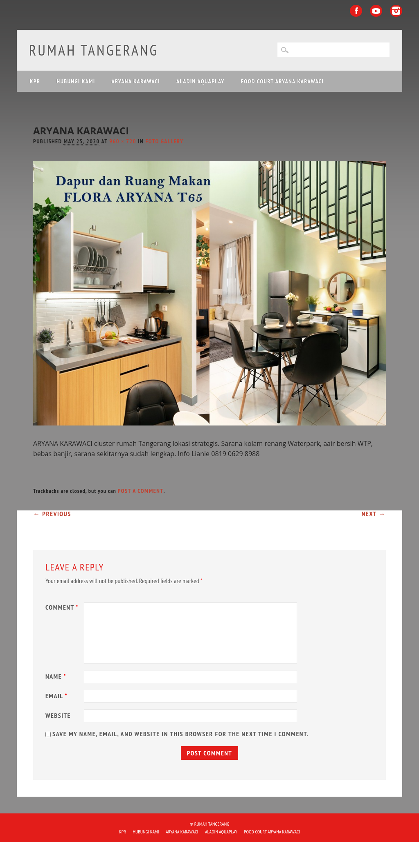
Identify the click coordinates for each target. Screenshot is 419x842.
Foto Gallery (165, 141)
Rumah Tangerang (93, 50)
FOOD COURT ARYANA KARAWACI (282, 81)
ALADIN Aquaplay (200, 81)
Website (58, 715)
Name (56, 676)
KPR (35, 81)
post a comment (141, 491)
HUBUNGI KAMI (75, 81)
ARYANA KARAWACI (136, 81)
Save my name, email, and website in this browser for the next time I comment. (180, 734)
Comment (63, 607)
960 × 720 (122, 141)
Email (57, 696)
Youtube (376, 11)
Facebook (356, 11)
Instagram (396, 11)
